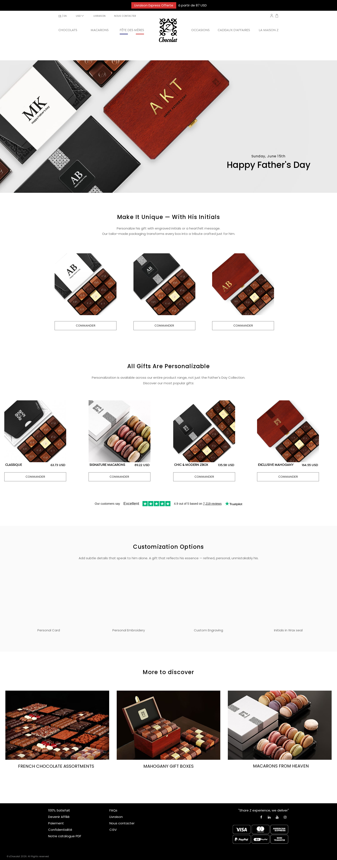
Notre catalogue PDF (64, 836)
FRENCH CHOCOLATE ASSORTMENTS (56, 766)
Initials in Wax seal (288, 630)
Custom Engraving (208, 630)
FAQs (113, 810)
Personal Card (48, 630)
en (65, 16)
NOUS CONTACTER (125, 16)
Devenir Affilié (59, 816)
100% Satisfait (59, 810)
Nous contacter (122, 823)
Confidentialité (60, 829)
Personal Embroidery (128, 630)
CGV (113, 829)
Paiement (56, 823)
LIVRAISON (99, 16)
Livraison (116, 816)
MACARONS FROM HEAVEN (281, 766)
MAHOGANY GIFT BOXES (168, 766)
